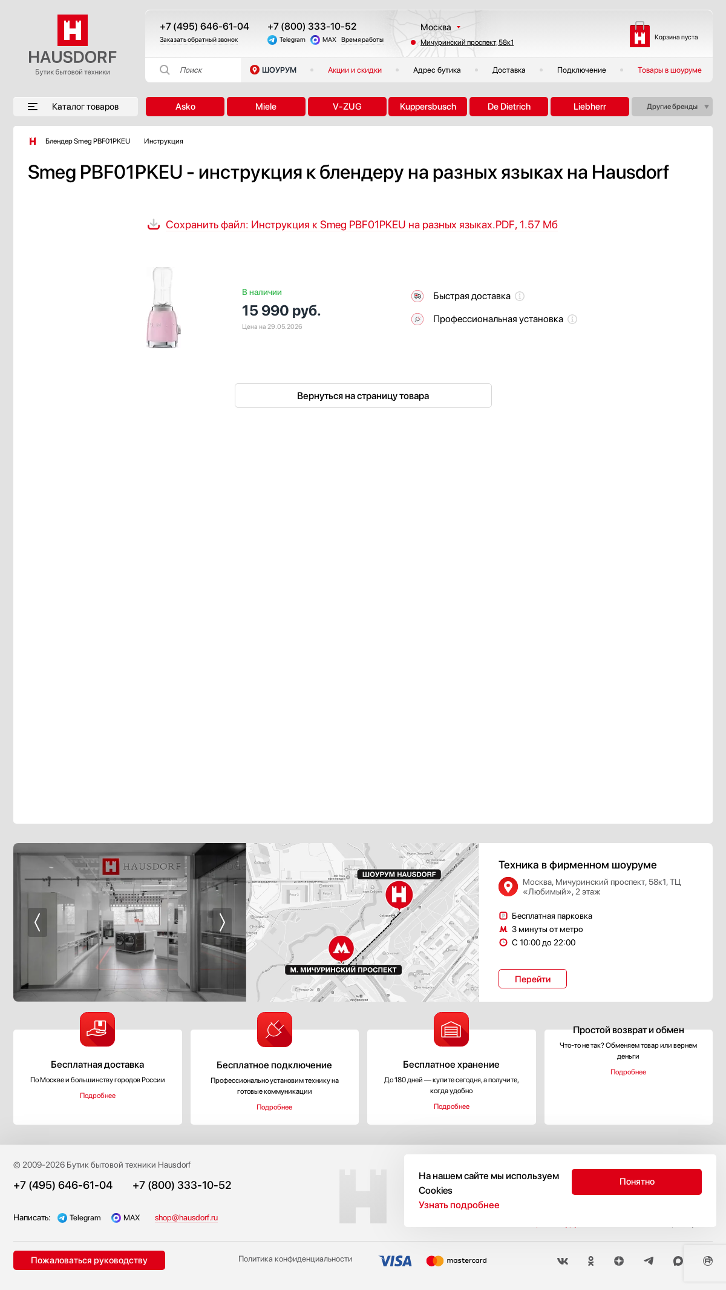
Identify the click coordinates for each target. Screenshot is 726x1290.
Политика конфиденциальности (289, 1261)
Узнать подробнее (459, 1205)
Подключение (581, 69)
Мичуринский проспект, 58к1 (467, 42)
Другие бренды (672, 106)
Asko (185, 106)
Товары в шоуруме (670, 69)
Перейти (533, 979)
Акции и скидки (355, 69)
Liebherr (590, 106)
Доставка (509, 69)
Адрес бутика (437, 69)
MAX (329, 40)
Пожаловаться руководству (86, 1260)
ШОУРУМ (279, 69)
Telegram (293, 40)
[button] (37, 922)
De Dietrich (509, 106)
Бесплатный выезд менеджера (581, 1164)
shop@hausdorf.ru (198, 1217)
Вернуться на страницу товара (363, 396)
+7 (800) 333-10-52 (311, 26)
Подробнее (98, 1095)
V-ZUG (347, 106)
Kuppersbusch (428, 106)
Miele (265, 106)
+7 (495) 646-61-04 (204, 26)
